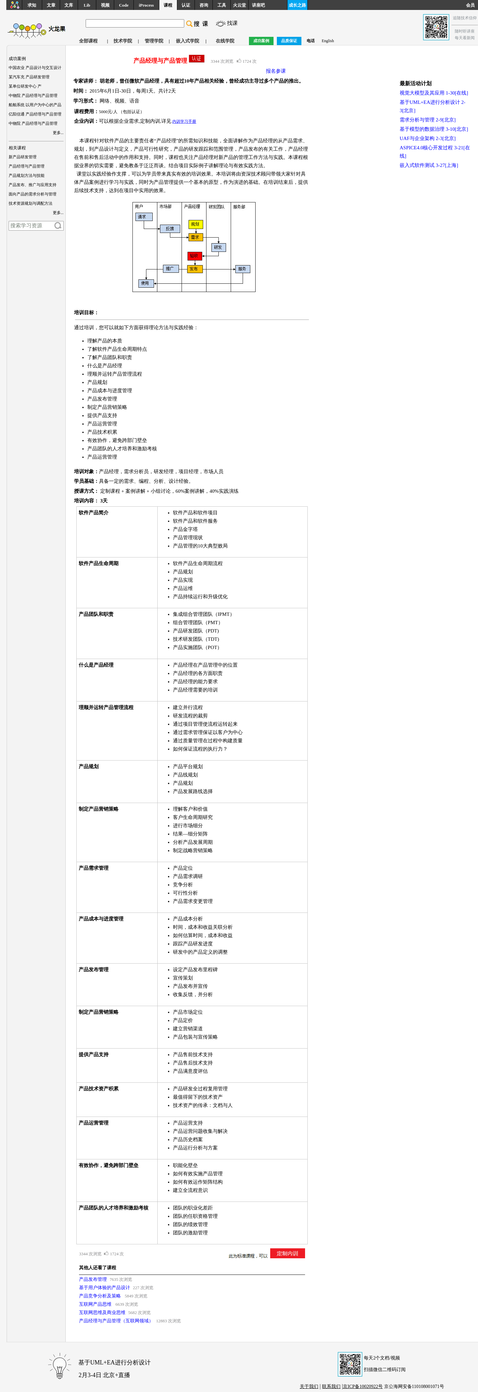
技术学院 (123, 40)
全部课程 (88, 40)
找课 (232, 23)
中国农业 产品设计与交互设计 (35, 67)
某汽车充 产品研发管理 (29, 77)
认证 (186, 5)
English (328, 40)
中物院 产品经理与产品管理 (33, 95)
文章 (51, 5)
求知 (32, 5)
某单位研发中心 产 (25, 86)
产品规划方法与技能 (26, 175)
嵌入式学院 (187, 40)
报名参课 (276, 71)
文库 (68, 5)
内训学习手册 (184, 121)
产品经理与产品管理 (26, 166)
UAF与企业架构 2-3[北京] (428, 138)
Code (123, 5)
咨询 (203, 5)
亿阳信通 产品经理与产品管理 (35, 114)
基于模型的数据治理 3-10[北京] (434, 129)
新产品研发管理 (23, 157)
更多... (58, 132)
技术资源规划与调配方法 (30, 203)
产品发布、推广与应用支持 (32, 185)
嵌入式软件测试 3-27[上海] (429, 165)
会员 (472, 5)
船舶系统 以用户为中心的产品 (35, 105)
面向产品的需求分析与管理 (32, 194)
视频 (105, 5)
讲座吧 (258, 5)
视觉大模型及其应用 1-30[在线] (434, 93)
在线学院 (225, 40)
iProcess (146, 5)
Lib (87, 5)
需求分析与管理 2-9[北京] (428, 119)
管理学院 (154, 40)
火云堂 (239, 5)
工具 (221, 5)
